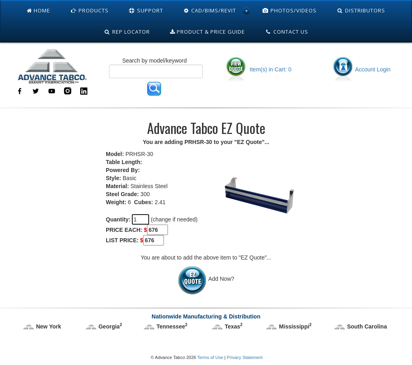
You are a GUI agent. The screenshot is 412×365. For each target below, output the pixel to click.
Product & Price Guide (207, 31)
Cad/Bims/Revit (209, 10)
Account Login (361, 69)
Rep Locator (127, 31)
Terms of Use (210, 357)
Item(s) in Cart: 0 (258, 69)
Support (146, 10)
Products (89, 10)
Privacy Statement (245, 357)
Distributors (361, 10)
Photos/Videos (289, 10)
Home (38, 10)
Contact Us (286, 31)
